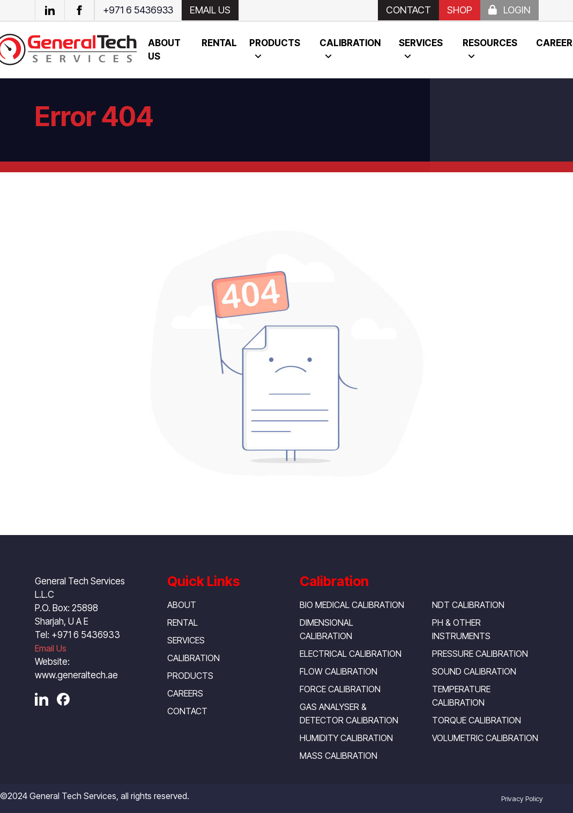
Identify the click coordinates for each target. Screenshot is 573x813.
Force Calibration (340, 689)
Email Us (50, 648)
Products (274, 43)
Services (421, 43)
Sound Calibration (474, 671)
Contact (408, 10)
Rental (219, 43)
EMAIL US (210, 10)
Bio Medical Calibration (352, 604)
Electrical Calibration (350, 653)
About (181, 604)
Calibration (350, 43)
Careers (185, 693)
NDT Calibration (468, 604)
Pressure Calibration (480, 653)
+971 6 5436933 (138, 10)
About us (164, 50)
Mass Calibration (338, 755)
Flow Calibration (338, 671)
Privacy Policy (522, 798)
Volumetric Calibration (485, 738)
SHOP (459, 10)
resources (490, 43)
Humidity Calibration (346, 738)
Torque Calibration (476, 720)
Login (509, 10)
